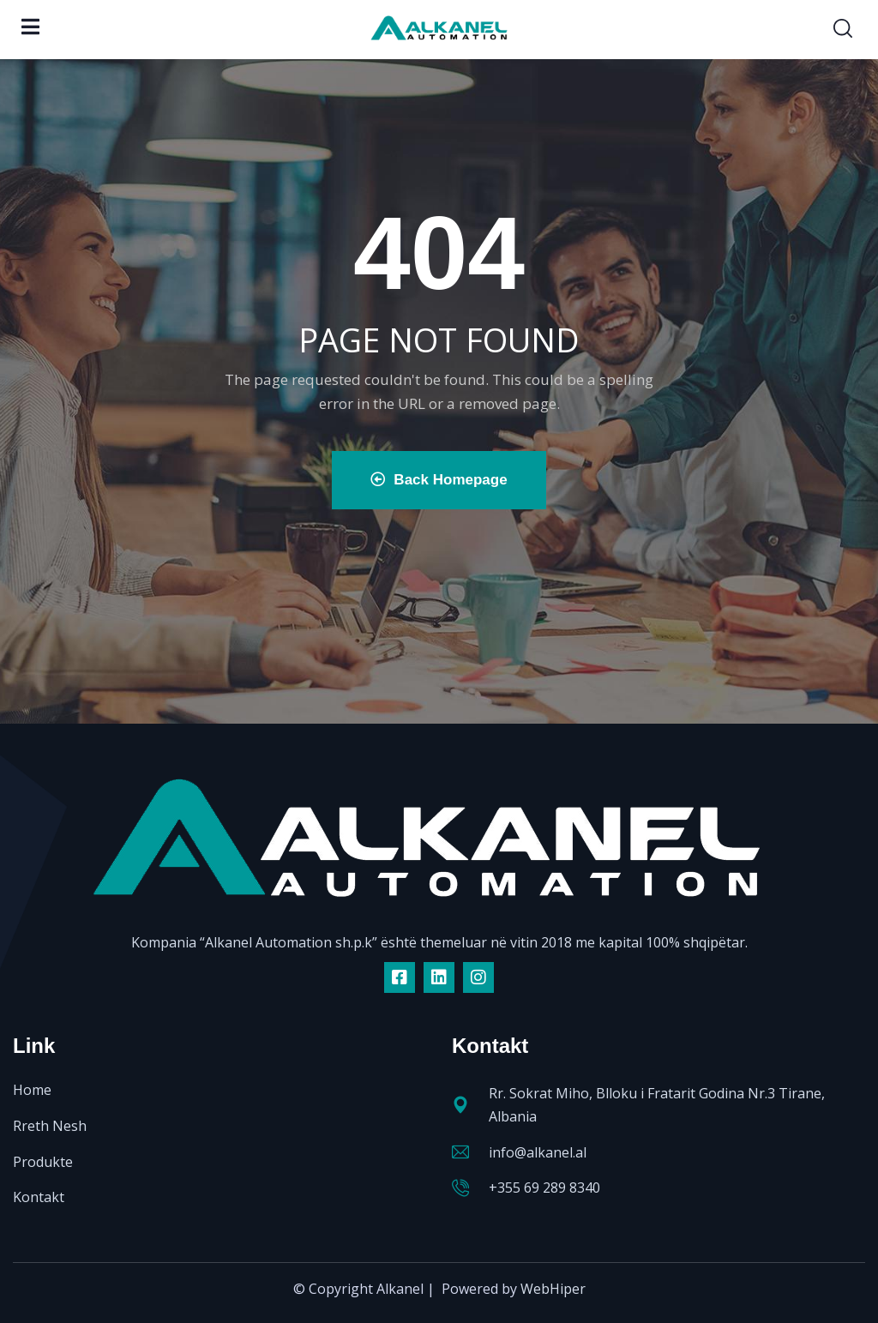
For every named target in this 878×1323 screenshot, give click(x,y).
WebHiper (553, 1288)
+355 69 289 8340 (544, 1187)
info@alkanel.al (537, 1152)
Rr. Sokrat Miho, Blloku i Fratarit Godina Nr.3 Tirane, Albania (657, 1105)
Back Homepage (438, 480)
